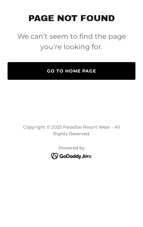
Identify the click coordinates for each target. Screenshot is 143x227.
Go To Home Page (71, 71)
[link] (71, 156)
